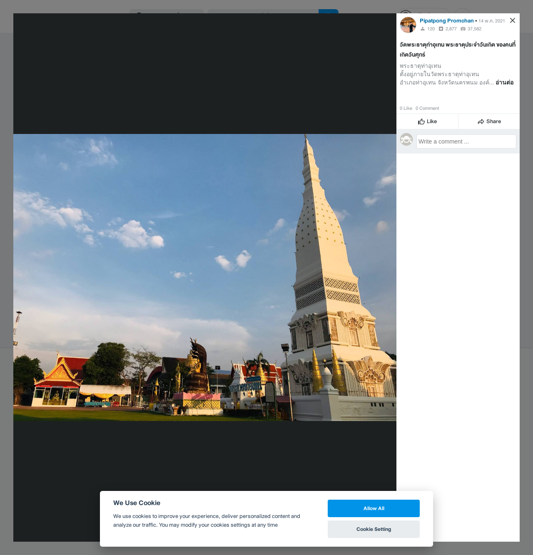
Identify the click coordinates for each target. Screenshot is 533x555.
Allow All (374, 508)
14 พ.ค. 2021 (491, 21)
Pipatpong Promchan (447, 20)
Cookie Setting (373, 529)
